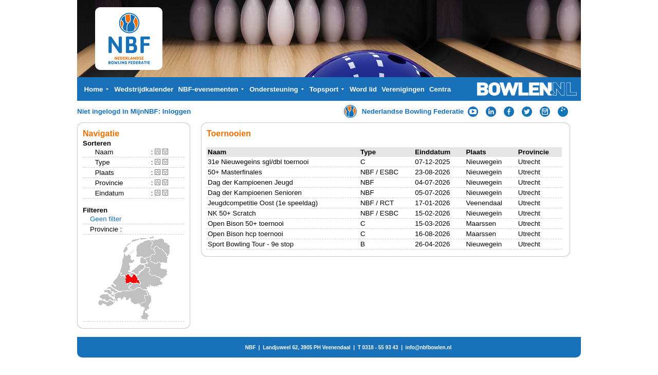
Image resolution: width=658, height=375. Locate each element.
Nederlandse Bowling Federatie (413, 111)
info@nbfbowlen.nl (429, 347)
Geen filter (106, 219)
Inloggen (176, 111)
